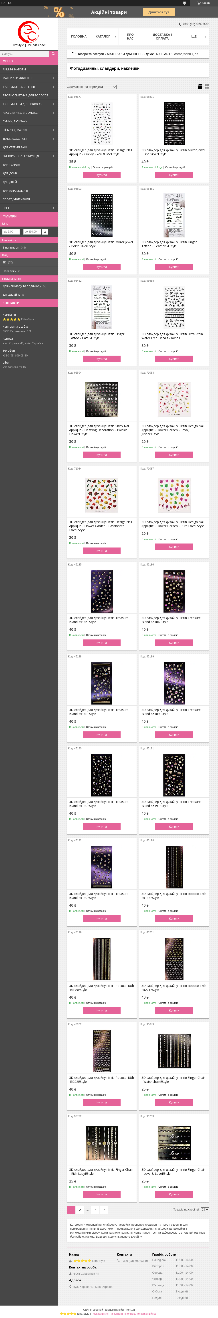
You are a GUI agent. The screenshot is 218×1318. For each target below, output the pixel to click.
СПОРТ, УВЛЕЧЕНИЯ (16, 199)
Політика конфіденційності (141, 1313)
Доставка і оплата (162, 36)
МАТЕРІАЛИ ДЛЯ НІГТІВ (18, 78)
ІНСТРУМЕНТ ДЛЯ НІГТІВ (19, 87)
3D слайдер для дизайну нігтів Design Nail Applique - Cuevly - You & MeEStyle (100, 152)
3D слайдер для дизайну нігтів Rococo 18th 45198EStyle (173, 896)
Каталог (103, 36)
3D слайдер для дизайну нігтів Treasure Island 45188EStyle (98, 712)
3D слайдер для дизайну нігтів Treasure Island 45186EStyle (171, 620)
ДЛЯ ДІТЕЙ (10, 182)
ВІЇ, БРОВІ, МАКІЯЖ (15, 130)
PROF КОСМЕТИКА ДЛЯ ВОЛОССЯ (25, 95)
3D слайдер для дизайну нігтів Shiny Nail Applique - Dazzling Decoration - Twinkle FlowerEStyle (99, 430)
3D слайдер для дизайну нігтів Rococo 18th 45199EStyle (101, 988)
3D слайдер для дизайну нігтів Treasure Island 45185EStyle (98, 620)
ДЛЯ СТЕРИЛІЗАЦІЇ (15, 147)
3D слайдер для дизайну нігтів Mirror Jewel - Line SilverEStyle (173, 152)
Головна (79, 36)
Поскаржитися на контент (107, 1313)
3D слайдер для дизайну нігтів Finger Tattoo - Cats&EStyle (96, 336)
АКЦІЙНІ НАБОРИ (14, 69)
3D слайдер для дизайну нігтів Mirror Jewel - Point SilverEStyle (101, 244)
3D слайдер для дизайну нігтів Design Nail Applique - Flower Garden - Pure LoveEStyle (172, 524)
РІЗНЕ (6, 208)
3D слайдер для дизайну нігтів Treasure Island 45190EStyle (98, 804)
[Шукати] (53, 53)
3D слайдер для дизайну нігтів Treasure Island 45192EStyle (98, 896)
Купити (102, 175)
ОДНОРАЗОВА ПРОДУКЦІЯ (21, 156)
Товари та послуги (90, 54)
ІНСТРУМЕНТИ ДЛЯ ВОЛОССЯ (22, 104)
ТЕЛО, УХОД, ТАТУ (15, 139)
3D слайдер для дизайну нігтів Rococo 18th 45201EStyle (173, 988)
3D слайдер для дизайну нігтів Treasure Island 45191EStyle (171, 804)
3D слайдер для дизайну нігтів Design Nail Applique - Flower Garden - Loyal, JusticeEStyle (172, 430)
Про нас (130, 36)
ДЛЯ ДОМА (10, 173)
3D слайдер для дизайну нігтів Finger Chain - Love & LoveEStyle (173, 1172)
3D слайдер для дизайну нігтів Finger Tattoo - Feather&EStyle (169, 244)
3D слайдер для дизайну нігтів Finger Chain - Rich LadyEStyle (101, 1172)
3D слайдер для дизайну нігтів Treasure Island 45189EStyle (171, 712)
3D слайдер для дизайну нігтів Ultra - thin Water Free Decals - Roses (172, 336)
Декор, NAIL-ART (158, 54)
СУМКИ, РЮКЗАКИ (15, 121)
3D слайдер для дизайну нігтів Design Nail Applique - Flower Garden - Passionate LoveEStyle (100, 526)
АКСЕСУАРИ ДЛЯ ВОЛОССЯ (21, 113)
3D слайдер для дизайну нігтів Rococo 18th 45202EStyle (101, 1080)
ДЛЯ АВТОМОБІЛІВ (15, 191)
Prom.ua (130, 1309)
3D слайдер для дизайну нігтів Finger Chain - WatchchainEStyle (173, 1080)
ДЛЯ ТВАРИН (11, 165)
